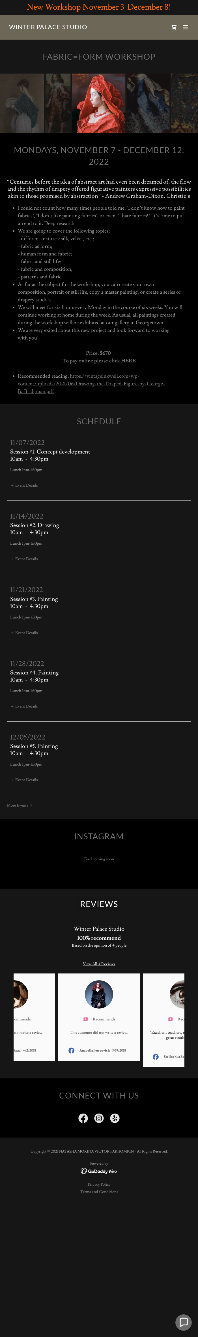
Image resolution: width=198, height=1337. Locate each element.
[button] (185, 27)
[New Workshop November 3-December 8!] (99, 7)
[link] (48, 28)
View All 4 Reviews (99, 964)
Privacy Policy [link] (99, 1184)
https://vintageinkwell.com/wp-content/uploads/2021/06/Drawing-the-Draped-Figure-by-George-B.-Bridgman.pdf (91, 384)
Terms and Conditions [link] (99, 1191)
